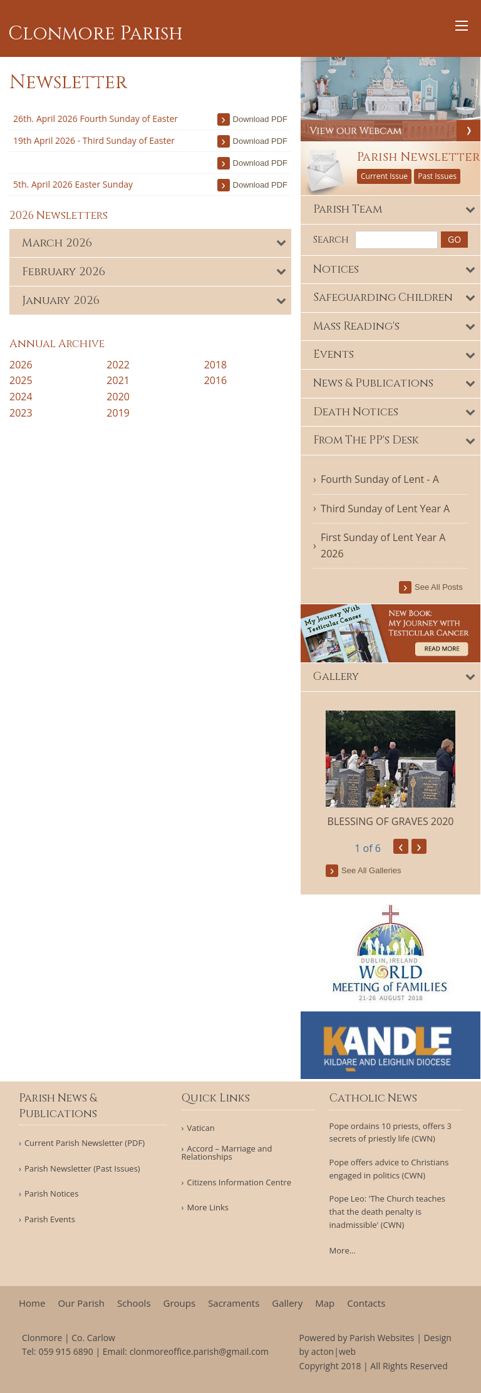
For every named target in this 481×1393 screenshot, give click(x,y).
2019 (118, 413)
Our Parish (81, 1303)
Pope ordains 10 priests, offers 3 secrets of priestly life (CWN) (390, 1132)
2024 (21, 396)
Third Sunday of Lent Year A (385, 508)
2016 (215, 380)
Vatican (200, 1128)
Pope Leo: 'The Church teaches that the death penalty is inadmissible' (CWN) (387, 1211)
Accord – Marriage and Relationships (227, 1153)
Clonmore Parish (95, 33)
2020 (118, 396)
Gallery (287, 1303)
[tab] (150, 243)
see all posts (439, 587)
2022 (118, 365)
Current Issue (384, 176)
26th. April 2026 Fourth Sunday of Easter (95, 118)
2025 (21, 380)
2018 (215, 365)
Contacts (366, 1303)
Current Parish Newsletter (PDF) (84, 1143)
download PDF (260, 119)
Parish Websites (381, 1338)
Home (32, 1303)
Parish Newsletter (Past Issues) (82, 1169)
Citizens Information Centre (239, 1182)
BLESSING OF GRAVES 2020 (391, 822)
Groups (179, 1303)
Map (324, 1303)
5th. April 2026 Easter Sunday (73, 184)
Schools (134, 1303)
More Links (208, 1207)
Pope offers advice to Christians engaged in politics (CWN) (389, 1169)
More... (342, 1250)
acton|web (333, 1351)
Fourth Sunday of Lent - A (380, 479)
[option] (391, 770)
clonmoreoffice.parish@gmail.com (199, 1351)
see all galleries (371, 871)
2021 (118, 380)
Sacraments (233, 1303)
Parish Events (49, 1219)
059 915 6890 (65, 1351)
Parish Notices (51, 1194)
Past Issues (437, 176)
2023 (21, 413)
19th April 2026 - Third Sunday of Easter (94, 140)
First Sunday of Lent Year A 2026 (383, 546)
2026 (21, 365)
